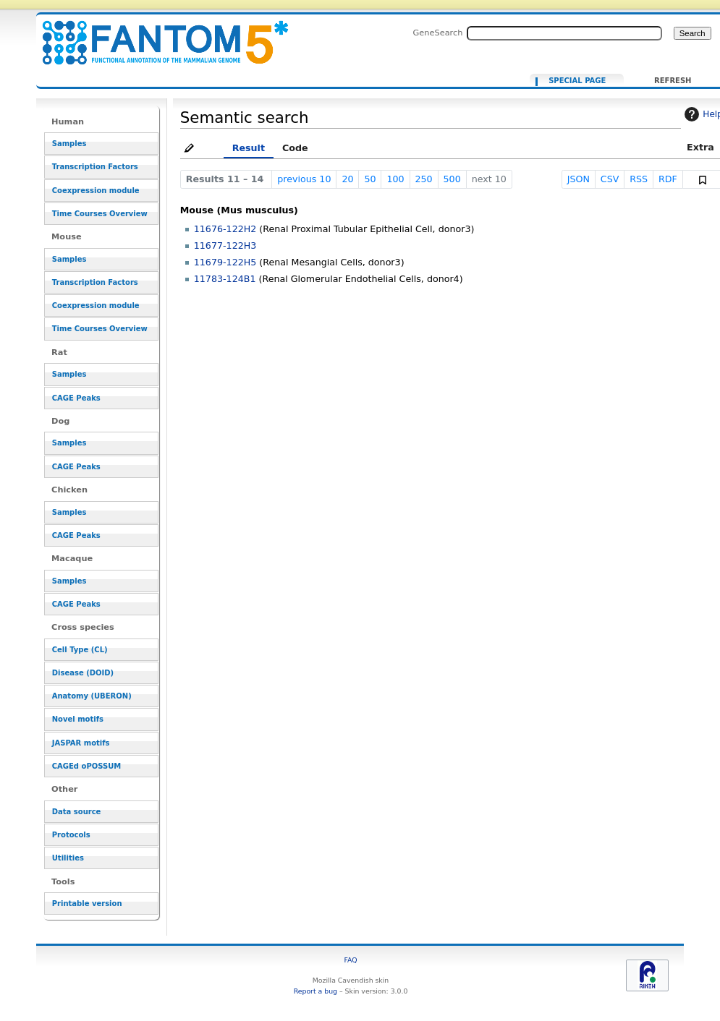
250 (423, 179)
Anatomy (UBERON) (92, 696)
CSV (610, 179)
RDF (667, 179)
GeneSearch (438, 32)
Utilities (68, 858)
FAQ (350, 960)
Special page (577, 81)
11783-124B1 (225, 278)
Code (295, 147)
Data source (76, 812)
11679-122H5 (225, 262)
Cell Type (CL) (80, 650)
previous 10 (304, 179)
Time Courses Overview (100, 214)
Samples (69, 144)
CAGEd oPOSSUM (86, 766)
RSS (639, 179)
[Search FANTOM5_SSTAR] (564, 33)
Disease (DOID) (83, 673)
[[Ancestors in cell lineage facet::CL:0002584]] (156, 34)
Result (248, 147)
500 (452, 179)
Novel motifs (77, 719)
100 (395, 179)
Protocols (71, 835)
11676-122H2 (225, 228)
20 (347, 179)
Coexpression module (96, 191)
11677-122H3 (225, 245)
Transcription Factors (95, 167)
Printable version (87, 903)
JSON (578, 179)
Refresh (672, 81)
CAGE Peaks (76, 398)
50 (370, 179)
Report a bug (315, 991)
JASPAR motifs (81, 743)
